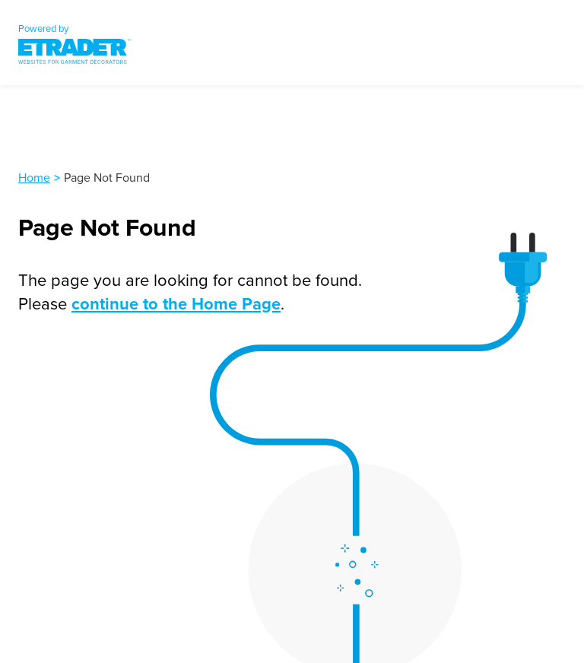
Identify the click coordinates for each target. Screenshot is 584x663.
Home (34, 177)
